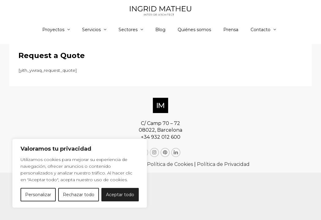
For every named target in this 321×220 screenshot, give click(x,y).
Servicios (91, 29)
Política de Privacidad (223, 164)
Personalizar (38, 194)
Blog (160, 29)
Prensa (230, 29)
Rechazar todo (78, 194)
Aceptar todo (120, 194)
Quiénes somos (194, 29)
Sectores (128, 29)
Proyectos (53, 29)
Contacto (260, 29)
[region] (79, 173)
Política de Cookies (170, 164)
